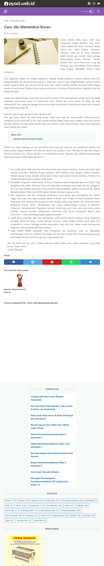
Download (91, 500)
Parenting (31, 515)
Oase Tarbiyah (13, 515)
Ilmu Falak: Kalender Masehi (45, 472)
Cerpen (36, 500)
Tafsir (9, 520)
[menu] (7, 11)
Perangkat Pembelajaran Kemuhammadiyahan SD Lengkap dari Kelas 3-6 (49, 481)
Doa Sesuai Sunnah (72, 500)
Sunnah (89, 515)
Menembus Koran (49, 510)
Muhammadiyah (71, 510)
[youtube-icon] (98, 4)
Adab (9, 500)
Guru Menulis (53, 505)
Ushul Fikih (40, 520)
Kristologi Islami (29, 510)
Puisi (45, 515)
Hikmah (82, 505)
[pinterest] (52, 262)
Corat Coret (52, 500)
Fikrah (20, 505)
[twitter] (33, 262)
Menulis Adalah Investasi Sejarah (28, 139)
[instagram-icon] (94, 4)
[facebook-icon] (89, 4)
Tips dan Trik (23, 520)
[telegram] (90, 262)
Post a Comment (11, 33)
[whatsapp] (71, 262)
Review (75, 515)
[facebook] (13, 262)
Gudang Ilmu (36, 505)
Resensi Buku (60, 515)
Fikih (9, 505)
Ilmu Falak (11, 510)
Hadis (69, 505)
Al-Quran (22, 500)
